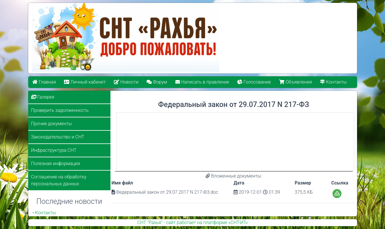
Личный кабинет (85, 82)
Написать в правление (202, 82)
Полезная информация (55, 163)
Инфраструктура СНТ (54, 150)
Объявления (295, 82)
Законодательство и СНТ (57, 137)
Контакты (333, 82)
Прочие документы (51, 123)
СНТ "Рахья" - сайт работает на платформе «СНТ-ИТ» (192, 222)
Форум (157, 82)
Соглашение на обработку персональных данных (59, 180)
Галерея (43, 97)
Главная (44, 82)
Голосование (254, 82)
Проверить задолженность (60, 110)
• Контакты (44, 212)
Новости (126, 82)
